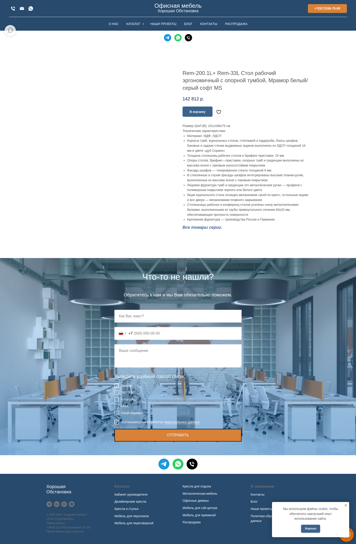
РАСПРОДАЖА (236, 24)
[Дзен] (71, 504)
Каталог (122, 486)
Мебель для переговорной (133, 523)
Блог (254, 501)
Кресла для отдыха (197, 486)
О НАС (114, 24)
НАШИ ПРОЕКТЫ (163, 24)
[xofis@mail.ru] (22, 8)
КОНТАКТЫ (209, 24)
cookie (322, 509)
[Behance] (56, 504)
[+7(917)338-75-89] (13, 8)
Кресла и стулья (126, 509)
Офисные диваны (196, 500)
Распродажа (192, 522)
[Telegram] (167, 37)
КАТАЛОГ (133, 24)
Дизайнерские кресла (130, 501)
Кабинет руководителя (131, 494)
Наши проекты (261, 509)
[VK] (49, 504)
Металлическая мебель (200, 493)
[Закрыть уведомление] (346, 505)
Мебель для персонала (131, 516)
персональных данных (182, 422)
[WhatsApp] (31, 8)
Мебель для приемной (199, 515)
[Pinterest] (64, 504)
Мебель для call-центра (200, 508)
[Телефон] (188, 37)
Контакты (257, 494)
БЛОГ (188, 24)
